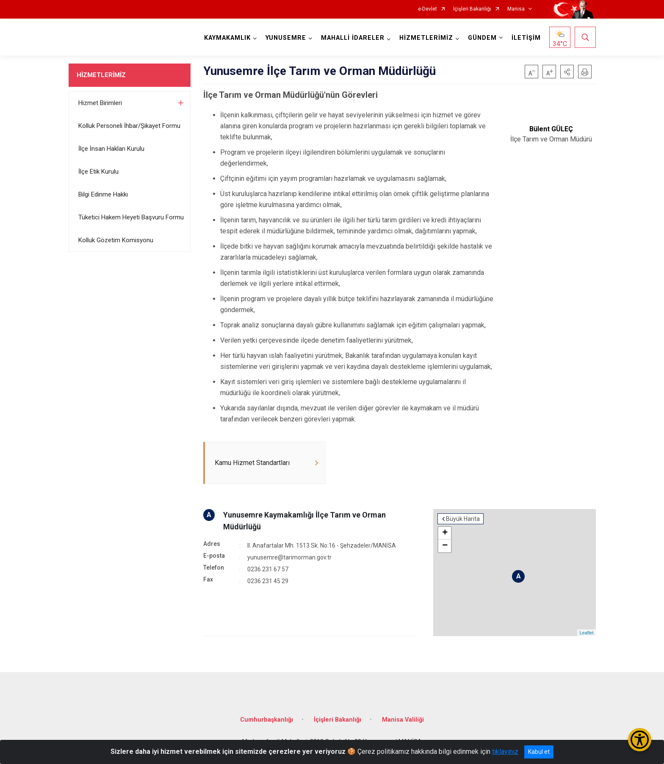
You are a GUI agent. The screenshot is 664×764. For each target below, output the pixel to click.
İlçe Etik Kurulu (98, 171)
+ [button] (445, 533)
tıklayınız (505, 751)
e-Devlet (427, 9)
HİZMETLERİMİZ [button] (426, 38)
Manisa (516, 9)
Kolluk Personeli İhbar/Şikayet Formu (129, 126)
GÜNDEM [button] (482, 38)
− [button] (445, 546)
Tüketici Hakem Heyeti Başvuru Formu (131, 217)
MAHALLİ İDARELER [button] (353, 38)
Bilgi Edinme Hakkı (103, 194)
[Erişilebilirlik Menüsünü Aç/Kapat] (639, 739)
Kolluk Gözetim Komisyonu (115, 240)
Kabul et (539, 751)
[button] (567, 71)
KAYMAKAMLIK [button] (227, 38)
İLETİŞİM (526, 38)
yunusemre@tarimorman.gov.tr (289, 557)
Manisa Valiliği (403, 719)
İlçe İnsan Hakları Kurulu (111, 148)
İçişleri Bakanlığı (472, 9)
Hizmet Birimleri (100, 103)
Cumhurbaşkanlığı (266, 719)
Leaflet (586, 632)
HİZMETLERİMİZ (101, 75)
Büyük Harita (463, 518)
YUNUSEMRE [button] (286, 38)
